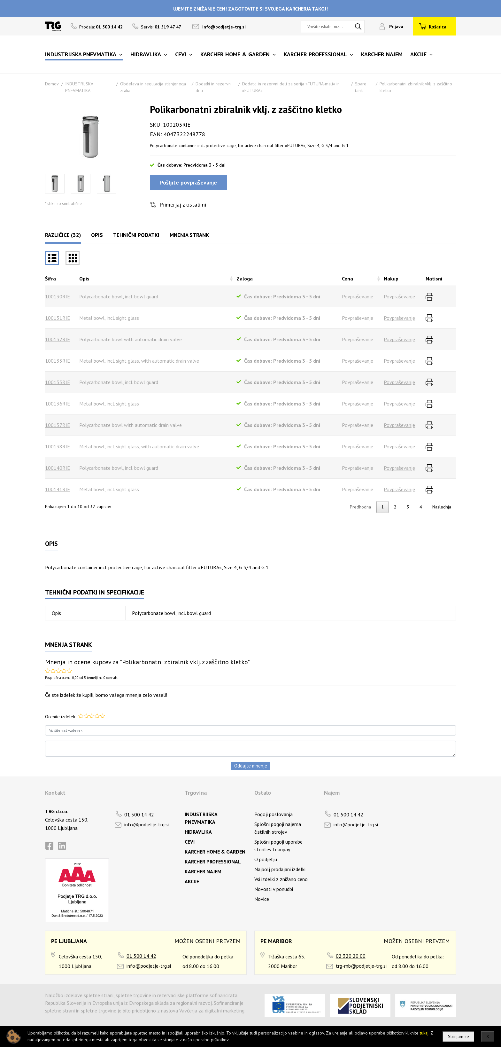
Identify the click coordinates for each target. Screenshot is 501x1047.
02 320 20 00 (351, 956)
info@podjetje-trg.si (224, 27)
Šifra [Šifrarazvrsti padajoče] (50, 278)
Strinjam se (458, 1036)
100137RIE (57, 425)
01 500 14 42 (139, 814)
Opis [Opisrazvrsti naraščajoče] (84, 278)
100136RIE (57, 403)
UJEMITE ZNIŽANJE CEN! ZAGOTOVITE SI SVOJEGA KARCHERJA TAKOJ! (250, 8)
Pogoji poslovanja (273, 814)
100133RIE (57, 361)
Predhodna (360, 507)
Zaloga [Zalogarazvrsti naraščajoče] (244, 278)
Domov (52, 84)
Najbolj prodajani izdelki (279, 869)
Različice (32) (63, 235)
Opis (97, 235)
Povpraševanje (399, 296)
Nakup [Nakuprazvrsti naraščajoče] (391, 278)
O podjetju (265, 859)
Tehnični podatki (136, 235)
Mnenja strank (189, 235)
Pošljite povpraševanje (188, 182)
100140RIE (57, 468)
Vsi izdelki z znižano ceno (281, 879)
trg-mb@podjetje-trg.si (361, 966)
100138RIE (57, 446)
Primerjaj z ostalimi (182, 204)
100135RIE (57, 382)
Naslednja (441, 507)
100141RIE (57, 489)
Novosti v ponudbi (273, 889)
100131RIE (57, 318)
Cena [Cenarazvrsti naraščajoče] (347, 278)
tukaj (424, 1033)
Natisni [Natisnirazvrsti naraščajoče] (434, 278)
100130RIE (57, 296)
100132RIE (57, 339)
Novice (261, 899)
